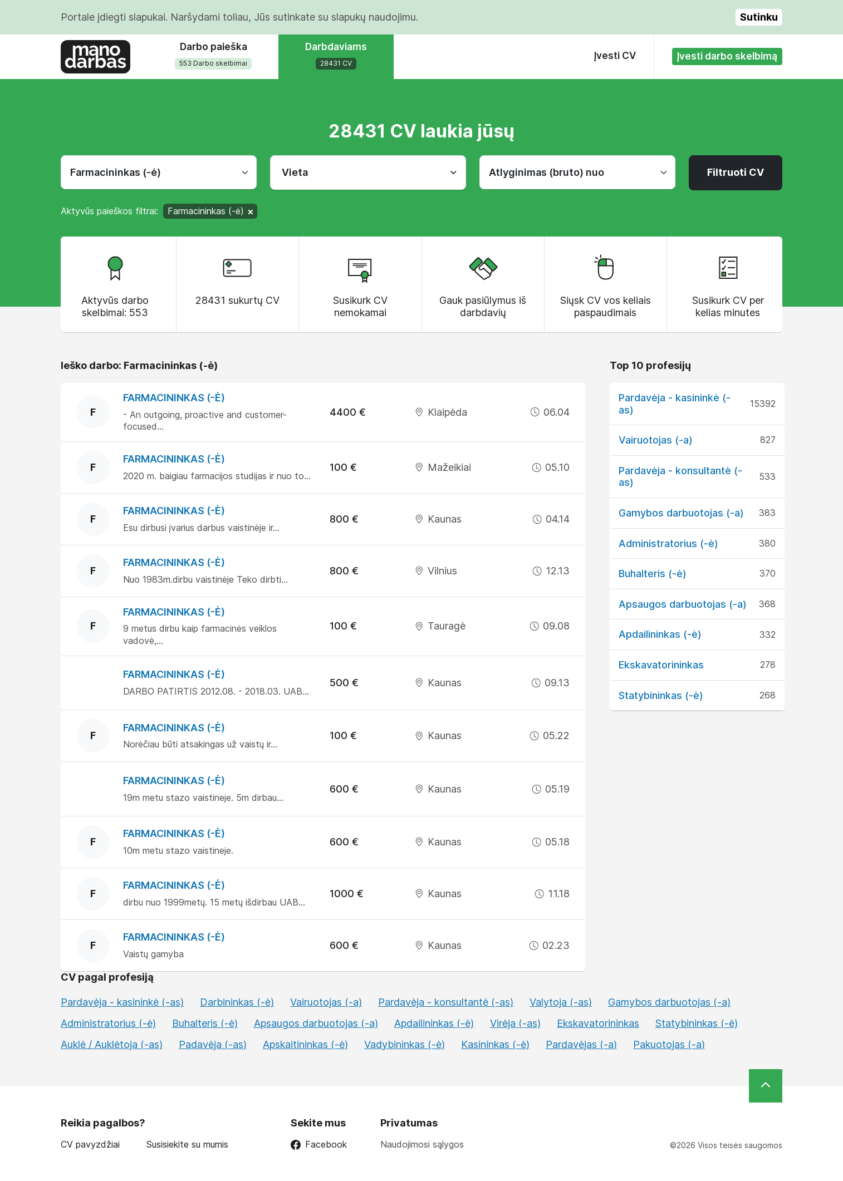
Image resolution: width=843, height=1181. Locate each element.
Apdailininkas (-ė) (660, 634)
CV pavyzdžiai (90, 1144)
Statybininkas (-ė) (661, 695)
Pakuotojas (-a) (669, 1044)
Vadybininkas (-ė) (404, 1044)
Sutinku (759, 17)
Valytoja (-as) (561, 1002)
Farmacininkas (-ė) (174, 397)
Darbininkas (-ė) (237, 1002)
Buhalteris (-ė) (653, 573)
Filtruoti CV (735, 172)
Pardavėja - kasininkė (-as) (122, 1002)
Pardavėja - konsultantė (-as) (445, 1002)
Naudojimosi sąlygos (422, 1144)
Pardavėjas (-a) (581, 1044)
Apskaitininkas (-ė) (305, 1044)
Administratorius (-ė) (668, 543)
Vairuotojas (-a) (656, 440)
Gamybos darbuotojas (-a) (681, 513)
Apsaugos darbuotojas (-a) (683, 604)
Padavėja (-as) (213, 1044)
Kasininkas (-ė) (495, 1044)
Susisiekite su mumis (187, 1144)
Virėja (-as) (515, 1023)
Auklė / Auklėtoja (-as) (112, 1044)
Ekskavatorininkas (661, 665)
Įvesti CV (615, 55)
